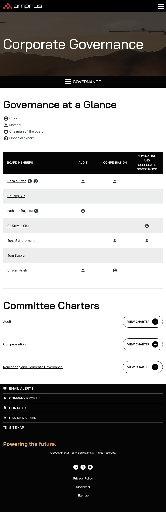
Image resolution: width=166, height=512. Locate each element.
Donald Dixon (16, 180)
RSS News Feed (19, 416)
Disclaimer (83, 485)
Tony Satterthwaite (21, 240)
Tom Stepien (16, 255)
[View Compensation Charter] (83, 344)
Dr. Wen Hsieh (17, 270)
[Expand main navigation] (160, 6)
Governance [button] (83, 81)
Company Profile (22, 397)
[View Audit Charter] (83, 321)
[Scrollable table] (83, 214)
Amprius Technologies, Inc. (75, 451)
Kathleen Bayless (20, 210)
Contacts (15, 407)
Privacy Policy (83, 476)
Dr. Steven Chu (18, 225)
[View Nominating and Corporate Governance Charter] (83, 367)
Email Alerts (18, 388)
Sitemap (13, 426)
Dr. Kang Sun (16, 195)
